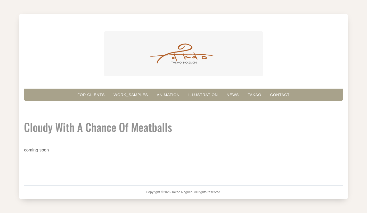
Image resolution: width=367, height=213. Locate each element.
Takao (254, 95)
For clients (91, 95)
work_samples (130, 95)
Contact (280, 95)
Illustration (203, 95)
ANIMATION (168, 95)
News (233, 95)
